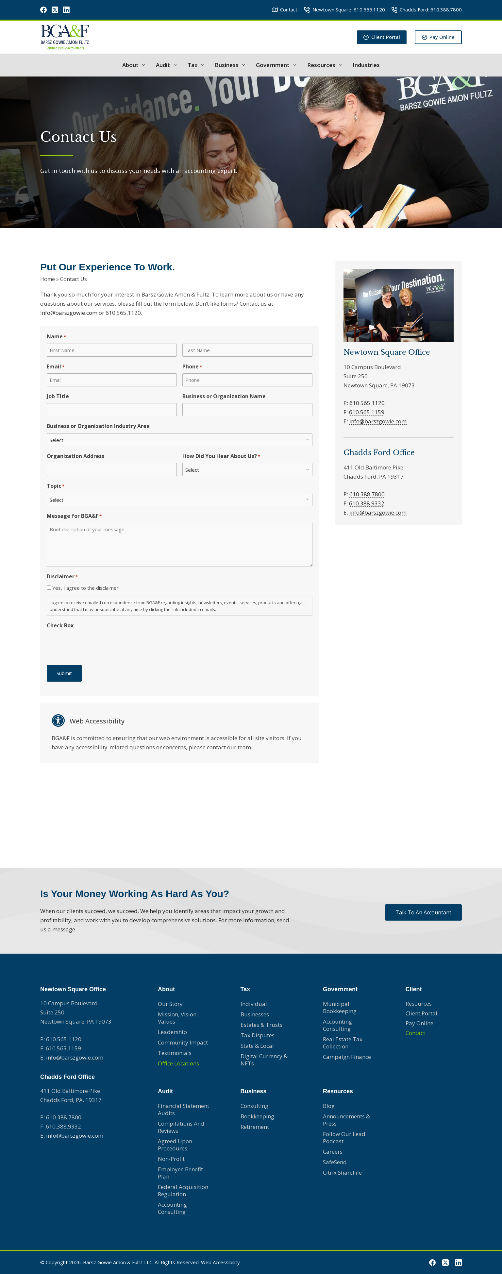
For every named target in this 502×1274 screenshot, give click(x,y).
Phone (192, 366)
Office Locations (178, 1063)
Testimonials (175, 1053)
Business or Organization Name (224, 396)
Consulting (254, 1106)
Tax (197, 65)
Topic (55, 486)
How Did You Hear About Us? (221, 456)
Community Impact (183, 1042)
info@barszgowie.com (68, 312)
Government (277, 65)
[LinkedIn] (66, 10)
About (134, 65)
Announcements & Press (346, 1120)
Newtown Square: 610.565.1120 (344, 9)
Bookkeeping (257, 1116)
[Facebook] (43, 10)
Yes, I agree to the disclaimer (85, 588)
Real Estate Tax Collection (342, 1042)
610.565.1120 (367, 403)
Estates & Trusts (261, 1024)
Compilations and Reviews (181, 1127)
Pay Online (438, 37)
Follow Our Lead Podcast (344, 1137)
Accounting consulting (337, 1025)
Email (55, 366)
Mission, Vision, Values (178, 1018)
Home (47, 277)
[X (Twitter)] (55, 10)
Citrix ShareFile (342, 1172)
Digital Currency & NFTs (264, 1059)
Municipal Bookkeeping (340, 1007)
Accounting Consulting (172, 1208)
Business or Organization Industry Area (98, 426)
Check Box (60, 625)
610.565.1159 (366, 412)
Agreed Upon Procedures (175, 1144)
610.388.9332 (366, 503)
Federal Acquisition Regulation (183, 1190)
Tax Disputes (258, 1035)
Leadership (172, 1032)
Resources (325, 65)
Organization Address (75, 456)
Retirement (255, 1126)
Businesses (255, 1014)
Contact (285, 9)
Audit (167, 65)
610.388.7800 (367, 494)
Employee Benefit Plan (180, 1172)
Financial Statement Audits (183, 1109)
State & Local (257, 1045)
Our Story (170, 1004)
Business (231, 65)
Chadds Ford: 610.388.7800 (427, 9)
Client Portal (381, 37)
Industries (366, 65)
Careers (333, 1151)
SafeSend (335, 1162)
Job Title (58, 396)
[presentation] (96, 645)
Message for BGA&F (74, 516)
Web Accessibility (220, 1262)
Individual (254, 1004)
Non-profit (171, 1159)
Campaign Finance (347, 1057)
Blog (329, 1106)
